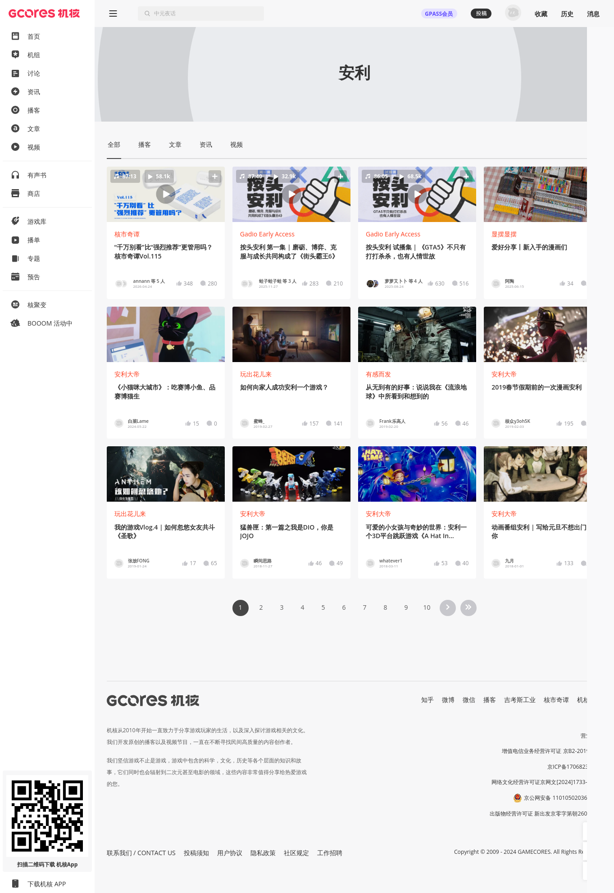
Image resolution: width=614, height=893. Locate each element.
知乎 (427, 699)
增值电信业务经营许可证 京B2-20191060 (552, 751)
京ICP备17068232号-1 (574, 767)
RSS (596, 709)
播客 (489, 699)
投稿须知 (196, 852)
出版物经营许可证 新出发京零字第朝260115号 (546, 813)
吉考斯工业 (520, 699)
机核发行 (589, 699)
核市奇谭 (127, 234)
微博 (448, 699)
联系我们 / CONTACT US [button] (141, 852)
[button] (165, 194)
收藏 (541, 13)
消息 (593, 13)
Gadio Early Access (267, 234)
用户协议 (229, 852)
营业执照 (591, 735)
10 (426, 607)
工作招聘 (329, 852)
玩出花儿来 (256, 374)
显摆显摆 (504, 234)
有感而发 (378, 374)
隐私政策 (263, 852)
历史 (567, 13)
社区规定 (296, 852)
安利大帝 (127, 374)
